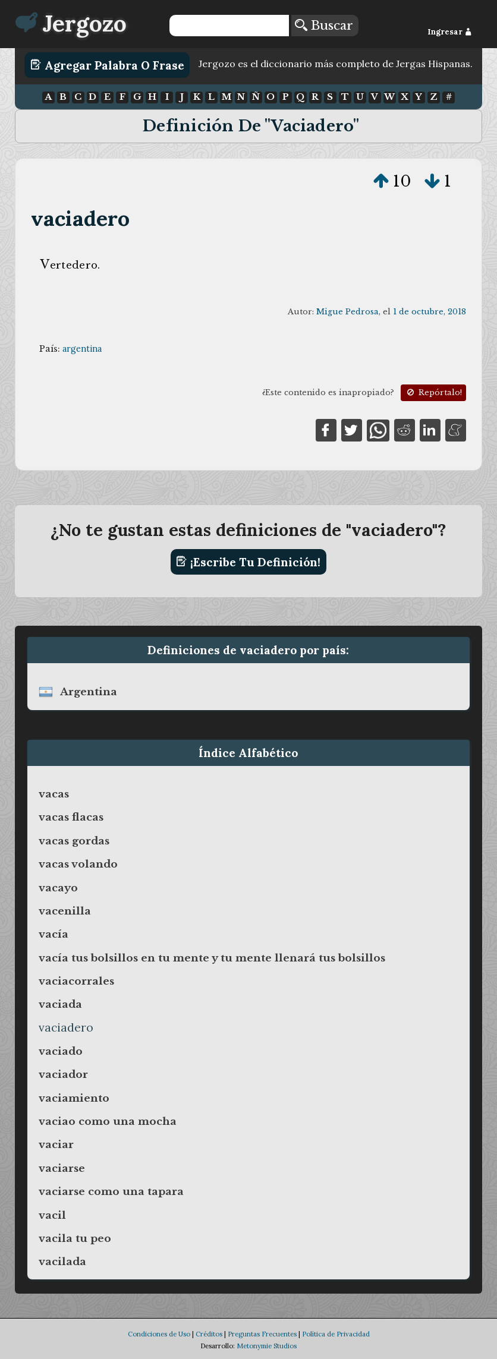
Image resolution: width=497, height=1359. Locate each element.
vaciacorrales (76, 981)
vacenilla (65, 910)
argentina (82, 348)
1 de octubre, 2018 (429, 311)
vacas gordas (74, 840)
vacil (52, 1215)
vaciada (60, 1004)
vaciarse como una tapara (111, 1191)
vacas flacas (71, 817)
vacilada (62, 1261)
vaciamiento (74, 1098)
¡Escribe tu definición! (248, 561)
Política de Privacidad (336, 1334)
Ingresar (449, 32)
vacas (54, 793)
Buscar (324, 25)
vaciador (63, 1074)
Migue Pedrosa (347, 311)
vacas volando (78, 864)
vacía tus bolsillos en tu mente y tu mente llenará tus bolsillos (212, 957)
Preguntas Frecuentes (262, 1334)
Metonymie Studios (267, 1346)
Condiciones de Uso (159, 1334)
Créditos (209, 1334)
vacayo (58, 887)
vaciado (61, 1051)
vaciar (56, 1144)
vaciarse (62, 1168)
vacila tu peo (75, 1238)
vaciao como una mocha (108, 1121)
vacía (53, 934)
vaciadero (80, 218)
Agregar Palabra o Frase (107, 65)
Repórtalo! (433, 392)
